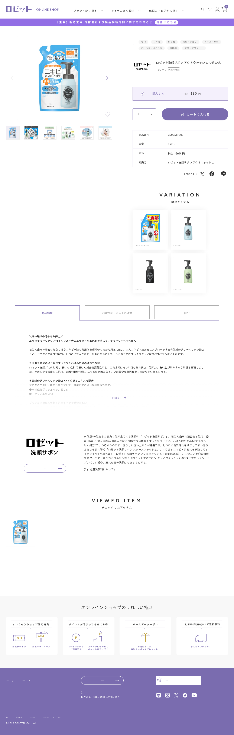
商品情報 (47, 337)
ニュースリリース (35, 708)
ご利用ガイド (14, 674)
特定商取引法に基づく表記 (38, 716)
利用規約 (10, 716)
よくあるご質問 (45, 674)
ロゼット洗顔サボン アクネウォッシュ (189, 256)
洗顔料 (138, 48)
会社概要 (11, 708)
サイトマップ (138, 716)
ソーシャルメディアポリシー (107, 716)
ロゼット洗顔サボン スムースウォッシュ (189, 310)
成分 (187, 337)
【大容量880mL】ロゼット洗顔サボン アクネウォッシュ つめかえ (150, 257)
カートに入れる (195, 120)
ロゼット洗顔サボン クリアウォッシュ (150, 310)
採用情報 (58, 708)
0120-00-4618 (95, 687)
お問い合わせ (102, 674)
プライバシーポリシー (72, 716)
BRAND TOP (49, 492)
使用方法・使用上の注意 (117, 337)
